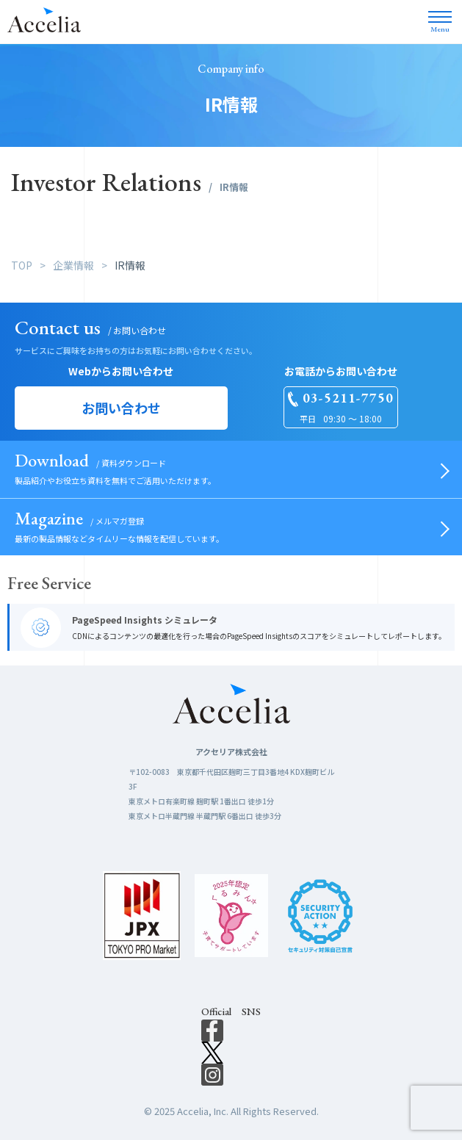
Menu (440, 25)
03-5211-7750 (348, 399)
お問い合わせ (121, 407)
